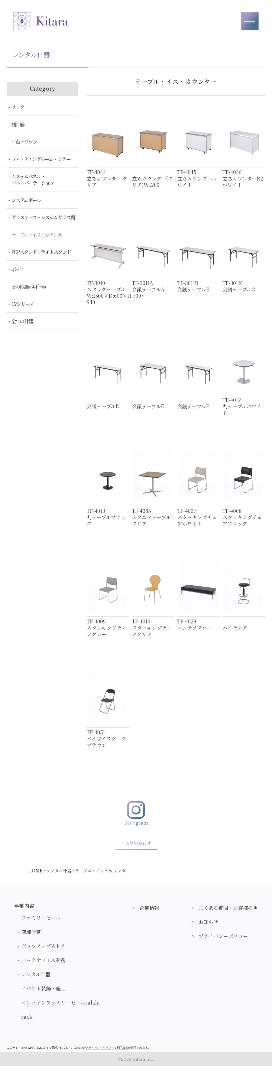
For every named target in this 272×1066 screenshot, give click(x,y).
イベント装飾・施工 (43, 988)
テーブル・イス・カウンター (38, 234)
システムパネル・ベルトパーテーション (32, 179)
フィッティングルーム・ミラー (40, 158)
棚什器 (17, 124)
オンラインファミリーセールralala (60, 1002)
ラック (17, 107)
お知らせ (208, 921)
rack (27, 1016)
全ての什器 (22, 321)
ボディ (17, 269)
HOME (35, 870)
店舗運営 (31, 931)
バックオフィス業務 (43, 960)
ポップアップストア (43, 945)
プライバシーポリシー (223, 936)
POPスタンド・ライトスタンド (41, 251)
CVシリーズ (22, 303)
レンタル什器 (58, 870)
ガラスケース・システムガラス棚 (43, 217)
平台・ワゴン (24, 141)
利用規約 (122, 1047)
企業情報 (149, 907)
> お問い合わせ (136, 843)
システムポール (26, 199)
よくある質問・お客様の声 (228, 907)
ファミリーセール (40, 917)
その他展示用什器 (28, 286)
